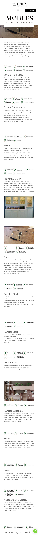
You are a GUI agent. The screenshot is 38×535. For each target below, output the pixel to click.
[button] (18, 10)
